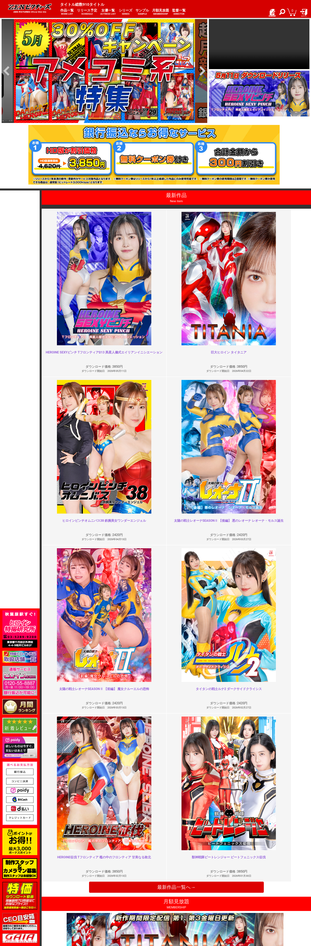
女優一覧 (108, 12)
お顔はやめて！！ (110, 824)
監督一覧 (179, 12)
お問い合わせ (166, 913)
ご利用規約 (113, 904)
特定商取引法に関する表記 (123, 908)
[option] (104, 71)
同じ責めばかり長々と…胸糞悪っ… (257, 824)
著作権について (116, 917)
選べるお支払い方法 (67, 917)
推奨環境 (60, 913)
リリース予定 (87, 12)
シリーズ (125, 12)
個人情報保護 (115, 913)
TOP (58, 904)
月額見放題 (160, 12)
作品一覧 (67, 12)
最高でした (105, 752)
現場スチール (63, 921)
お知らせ (163, 904)
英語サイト (165, 917)
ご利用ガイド (63, 908)
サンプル (142, 12)
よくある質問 (166, 908)
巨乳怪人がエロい (244, 752)
